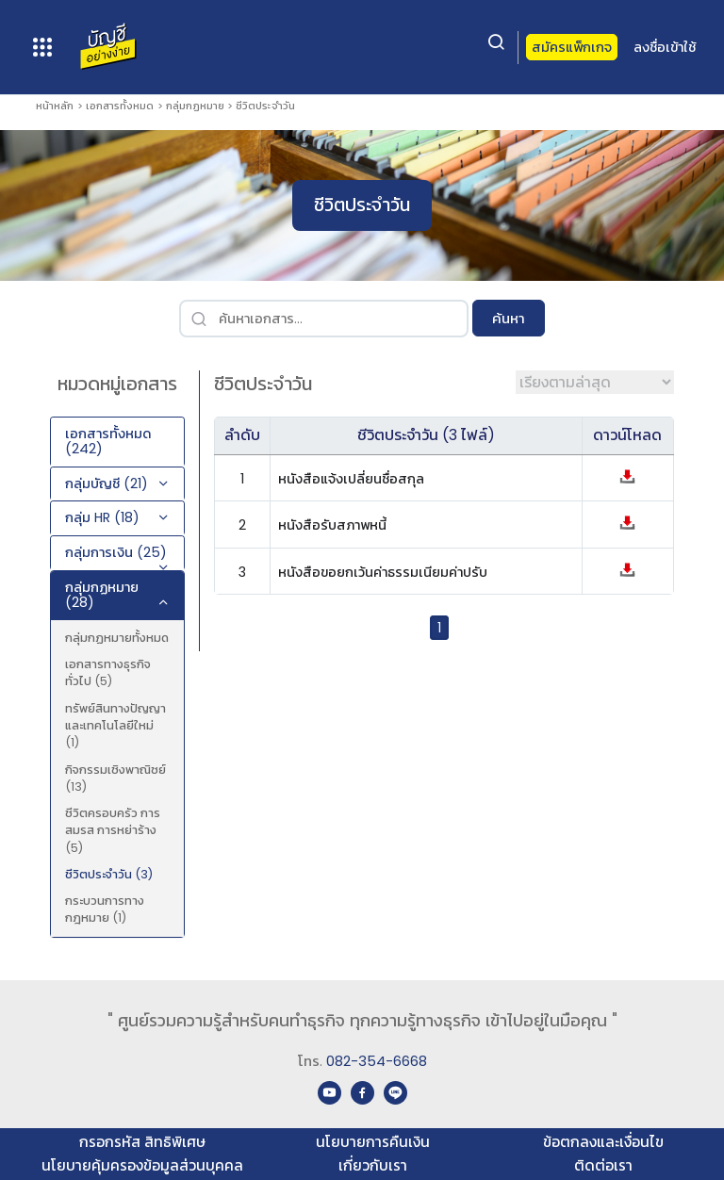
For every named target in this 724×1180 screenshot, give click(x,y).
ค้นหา (508, 318)
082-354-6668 (376, 1061)
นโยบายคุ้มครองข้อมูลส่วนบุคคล (142, 1165)
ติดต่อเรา (603, 1165)
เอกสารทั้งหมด (120, 105)
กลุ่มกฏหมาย (195, 105)
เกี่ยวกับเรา (372, 1165)
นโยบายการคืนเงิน (373, 1142)
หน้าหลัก (55, 105)
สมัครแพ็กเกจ (572, 47)
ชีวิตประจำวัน (265, 105)
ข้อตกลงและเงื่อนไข (603, 1142)
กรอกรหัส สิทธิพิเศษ (142, 1142)
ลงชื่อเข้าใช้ (665, 47)
